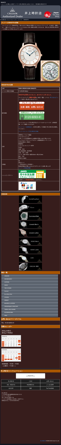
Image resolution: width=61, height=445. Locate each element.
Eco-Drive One (8, 294)
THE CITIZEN (7, 288)
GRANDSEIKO (8, 279)
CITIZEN (6, 297)
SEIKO (6, 285)
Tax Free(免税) (50, 388)
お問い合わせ (50, 381)
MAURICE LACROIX (9, 303)
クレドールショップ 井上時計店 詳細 (28, 131)
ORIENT (6, 300)
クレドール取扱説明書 (24, 168)
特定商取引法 (30, 384)
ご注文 (30, 381)
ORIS (5, 315)
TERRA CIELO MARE (10, 309)
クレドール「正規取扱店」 (26, 127)
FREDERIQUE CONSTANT (11, 306)
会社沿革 (11, 388)
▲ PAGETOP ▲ (30, 376)
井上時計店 (11, 381)
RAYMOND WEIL (8, 312)
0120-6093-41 (9, 323)
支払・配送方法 (11, 384)
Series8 (6, 291)
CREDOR (6, 276)
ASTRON (6, 282)
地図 (30, 388)
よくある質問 (50, 384)
